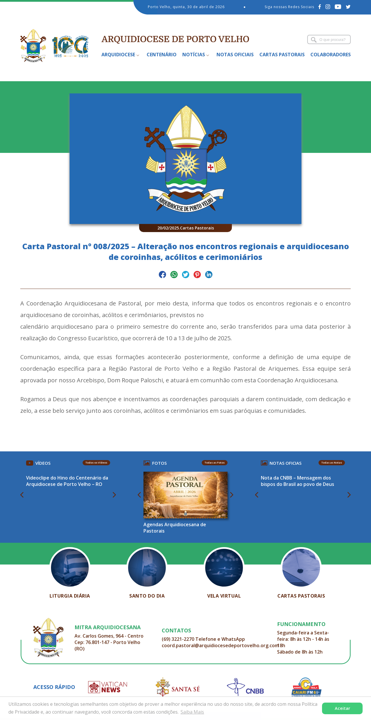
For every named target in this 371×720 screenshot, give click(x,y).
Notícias (193, 54)
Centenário (162, 54)
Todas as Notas (331, 462)
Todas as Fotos (215, 462)
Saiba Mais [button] (192, 712)
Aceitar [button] (342, 708)
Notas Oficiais (235, 54)
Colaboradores (330, 54)
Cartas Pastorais (282, 54)
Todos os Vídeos (96, 462)
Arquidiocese (118, 54)
